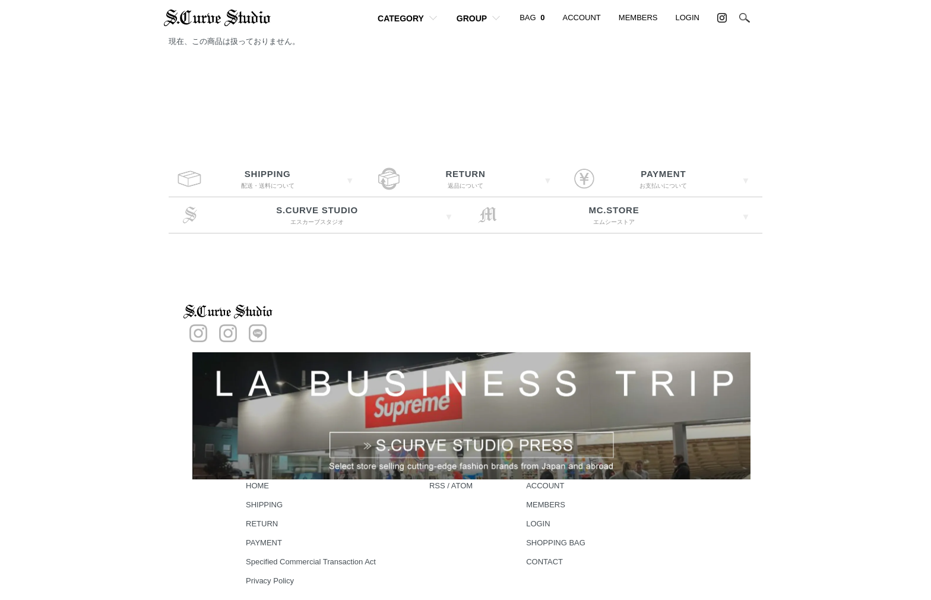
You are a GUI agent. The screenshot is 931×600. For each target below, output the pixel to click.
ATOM (462, 485)
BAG (532, 17)
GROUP (472, 18)
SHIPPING (264, 504)
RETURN (262, 523)
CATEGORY (401, 18)
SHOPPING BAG (555, 542)
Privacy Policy (270, 580)
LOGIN (687, 17)
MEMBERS (638, 17)
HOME (257, 485)
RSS (437, 485)
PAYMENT (264, 542)
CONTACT (544, 561)
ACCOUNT (582, 17)
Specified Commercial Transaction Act (311, 561)
